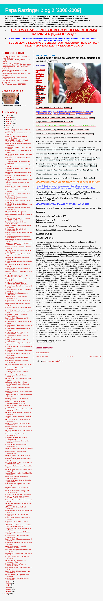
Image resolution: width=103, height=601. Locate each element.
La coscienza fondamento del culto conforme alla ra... (16, 222)
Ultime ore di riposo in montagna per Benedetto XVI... (16, 477)
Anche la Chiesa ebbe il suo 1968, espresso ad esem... (16, 546)
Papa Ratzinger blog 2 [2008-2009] (43, 10)
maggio (8, 584)
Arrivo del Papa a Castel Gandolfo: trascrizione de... (16, 297)
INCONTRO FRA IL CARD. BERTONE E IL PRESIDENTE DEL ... (18, 463)
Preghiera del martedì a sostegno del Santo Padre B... (17, 491)
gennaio (9, 591)
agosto (8, 125)
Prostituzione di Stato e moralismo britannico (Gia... (16, 197)
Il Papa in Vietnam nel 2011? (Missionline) (18, 494)
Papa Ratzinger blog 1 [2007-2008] (14, 84)
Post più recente (42, 356)
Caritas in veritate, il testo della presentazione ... (15, 434)
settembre (9, 123)
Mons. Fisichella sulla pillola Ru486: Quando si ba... (16, 137)
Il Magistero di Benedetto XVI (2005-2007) (16, 65)
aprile (8, 586)
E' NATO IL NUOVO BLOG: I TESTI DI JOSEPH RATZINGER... (17, 219)
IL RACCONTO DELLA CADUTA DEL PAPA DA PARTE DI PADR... (17, 497)
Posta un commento (42, 352)
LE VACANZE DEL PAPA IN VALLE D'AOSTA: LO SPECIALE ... (16, 140)
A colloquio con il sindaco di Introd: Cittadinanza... (16, 438)
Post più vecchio (95, 356)
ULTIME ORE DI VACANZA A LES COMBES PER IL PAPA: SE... (16, 402)
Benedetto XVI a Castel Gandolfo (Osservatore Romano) (15, 212)
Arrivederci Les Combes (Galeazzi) (16, 382)
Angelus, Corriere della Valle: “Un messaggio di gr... (15, 561)
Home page (68, 356)
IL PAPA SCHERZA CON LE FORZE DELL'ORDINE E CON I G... (16, 333)
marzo (8, 587)
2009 (6, 115)
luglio (8, 127)
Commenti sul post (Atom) (53, 361)
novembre (9, 119)
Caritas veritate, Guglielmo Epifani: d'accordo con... (16, 452)
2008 (6, 594)
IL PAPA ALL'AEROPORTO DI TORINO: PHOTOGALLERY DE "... (18, 276)
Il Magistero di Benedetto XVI (12, 63)
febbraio (9, 589)
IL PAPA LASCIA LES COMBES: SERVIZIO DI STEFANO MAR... (16, 283)
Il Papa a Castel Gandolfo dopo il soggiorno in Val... (15, 229)
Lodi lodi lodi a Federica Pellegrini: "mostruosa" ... (16, 315)
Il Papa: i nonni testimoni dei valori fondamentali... (16, 445)
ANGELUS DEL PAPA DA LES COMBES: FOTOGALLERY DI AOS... (18, 525)
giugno (8, 582)
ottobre (8, 121)
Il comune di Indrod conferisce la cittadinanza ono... (15, 564)
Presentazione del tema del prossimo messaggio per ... (17, 368)
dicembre (9, 117)
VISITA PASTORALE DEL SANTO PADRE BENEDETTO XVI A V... (18, 244)
